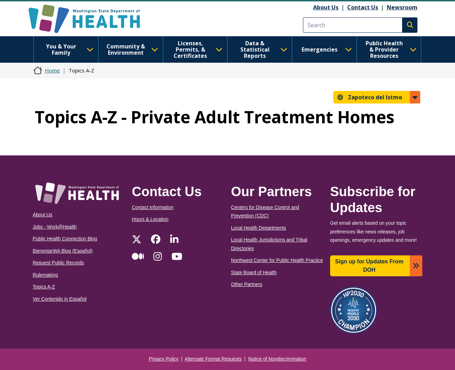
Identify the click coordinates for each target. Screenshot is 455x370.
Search (409, 25)
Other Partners (246, 284)
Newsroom (402, 7)
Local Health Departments (258, 228)
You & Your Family (70, 49)
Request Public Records (58, 262)
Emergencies (327, 49)
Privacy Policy (163, 359)
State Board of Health (254, 272)
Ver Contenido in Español (60, 299)
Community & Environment (132, 49)
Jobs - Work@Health (55, 227)
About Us (325, 7)
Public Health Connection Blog (65, 238)
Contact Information (153, 207)
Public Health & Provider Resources (391, 49)
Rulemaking (45, 275)
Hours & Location (150, 219)
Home (52, 70)
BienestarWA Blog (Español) (63, 251)
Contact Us (362, 7)
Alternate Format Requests (213, 359)
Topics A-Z (44, 287)
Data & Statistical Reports (263, 49)
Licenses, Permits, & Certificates (198, 49)
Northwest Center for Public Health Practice (277, 260)
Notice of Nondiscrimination (277, 359)
